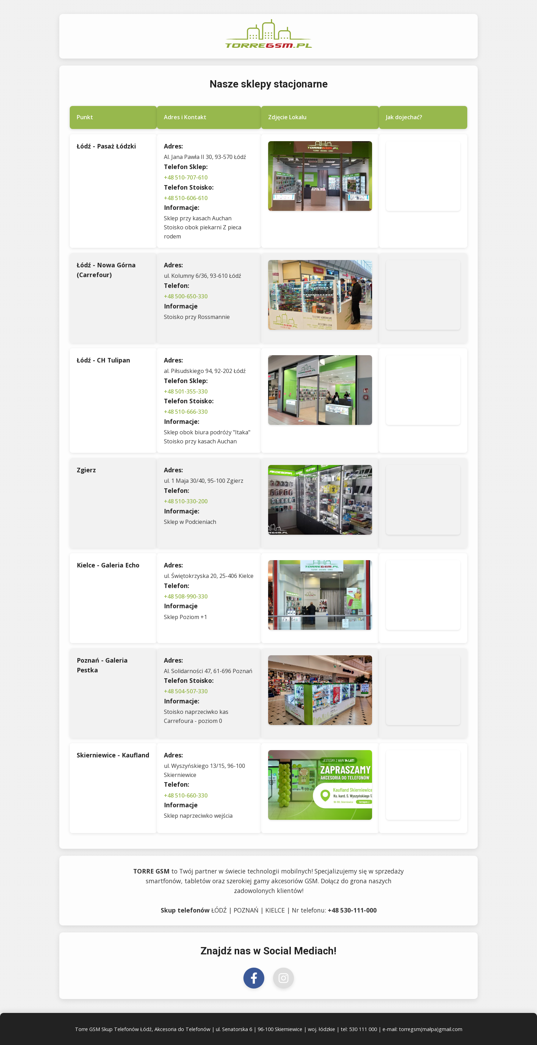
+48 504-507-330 (185, 691)
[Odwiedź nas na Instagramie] (283, 978)
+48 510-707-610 (185, 177)
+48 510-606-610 (185, 198)
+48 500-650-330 (185, 296)
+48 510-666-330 (185, 411)
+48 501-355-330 (185, 391)
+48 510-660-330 (185, 795)
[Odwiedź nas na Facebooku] (253, 978)
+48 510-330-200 (185, 501)
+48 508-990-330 (185, 596)
